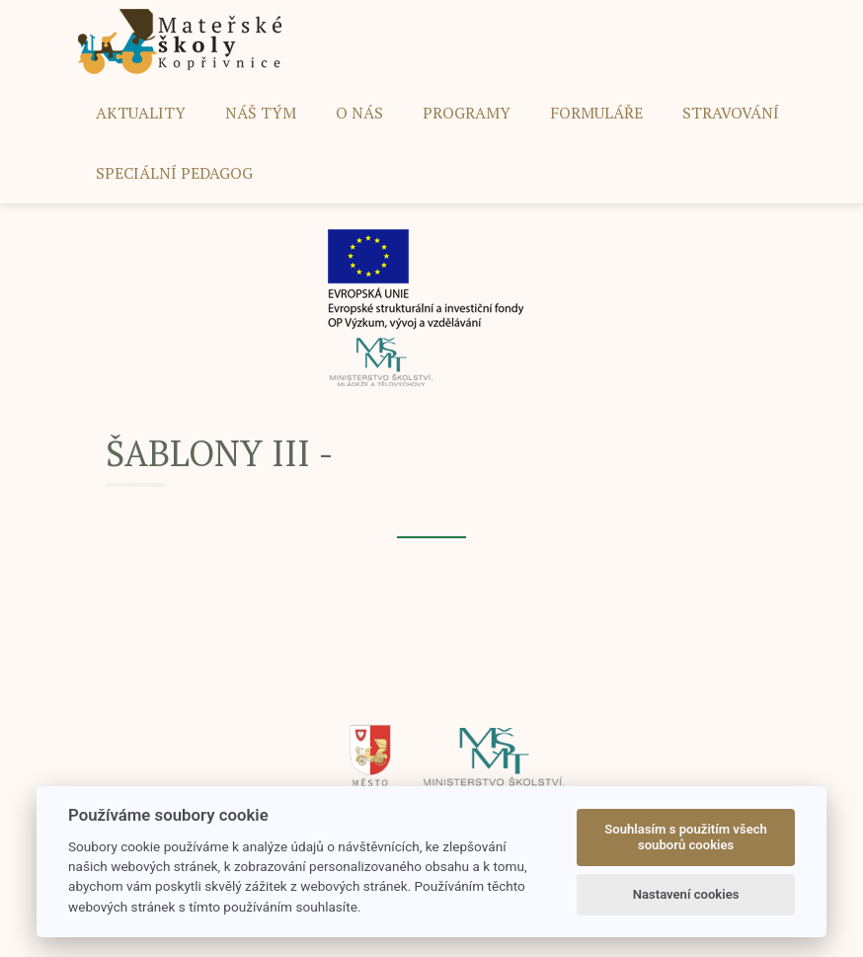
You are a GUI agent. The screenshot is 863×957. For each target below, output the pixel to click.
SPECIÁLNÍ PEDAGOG (174, 173)
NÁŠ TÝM (260, 112)
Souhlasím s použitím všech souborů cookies (685, 837)
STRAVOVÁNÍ (730, 112)
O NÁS (359, 112)
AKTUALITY (141, 112)
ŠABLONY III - (220, 453)
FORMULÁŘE (596, 112)
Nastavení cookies (686, 894)
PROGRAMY (466, 112)
